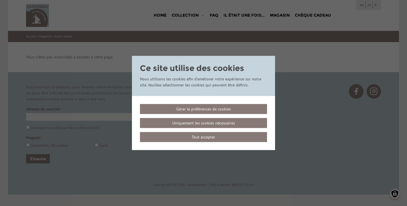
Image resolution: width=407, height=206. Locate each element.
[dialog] (203, 103)
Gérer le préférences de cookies (203, 109)
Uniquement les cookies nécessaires (203, 123)
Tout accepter (203, 137)
